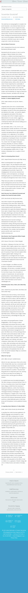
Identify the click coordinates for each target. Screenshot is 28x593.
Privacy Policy (14, 538)
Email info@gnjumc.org (18, 536)
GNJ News (17, 19)
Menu (14, 1)
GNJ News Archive (6, 6)
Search (20, 1)
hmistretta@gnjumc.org (7, 19)
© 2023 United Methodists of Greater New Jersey (14, 530)
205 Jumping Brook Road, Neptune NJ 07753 (14, 532)
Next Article (18, 472)
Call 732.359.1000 (7, 534)
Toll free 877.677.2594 (18, 534)
